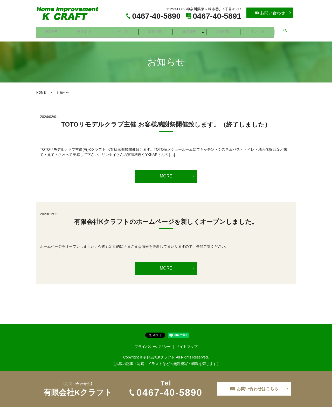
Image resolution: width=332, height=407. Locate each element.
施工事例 (190, 30)
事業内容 (156, 30)
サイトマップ (187, 344)
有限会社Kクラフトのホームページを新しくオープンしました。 (166, 219)
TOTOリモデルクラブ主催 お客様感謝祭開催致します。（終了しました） (166, 121)
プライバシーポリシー (152, 344)
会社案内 (84, 30)
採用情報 (224, 30)
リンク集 (259, 30)
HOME (51, 30)
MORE (166, 173)
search (286, 31)
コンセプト (120, 30)
